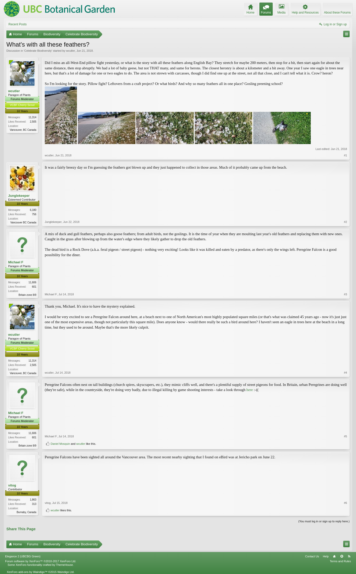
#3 (345, 294)
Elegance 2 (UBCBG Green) (22, 556)
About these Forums (337, 12)
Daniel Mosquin (60, 443)
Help (326, 556)
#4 (345, 372)
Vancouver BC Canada (23, 222)
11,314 (32, 117)
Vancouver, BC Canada (23, 129)
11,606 (32, 282)
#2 (345, 221)
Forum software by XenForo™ (40, 561)
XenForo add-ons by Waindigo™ (27, 571)
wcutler (70, 50)
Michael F (15, 262)
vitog (12, 485)
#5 (345, 436)
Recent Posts (17, 24)
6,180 (33, 210)
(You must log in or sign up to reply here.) (324, 521)
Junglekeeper (19, 196)
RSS (349, 556)
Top (341, 556)
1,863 (33, 499)
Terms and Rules (340, 561)
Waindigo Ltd (65, 571)
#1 (345, 155)
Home (334, 556)
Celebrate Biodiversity (38, 50)
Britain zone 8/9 (28, 295)
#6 (345, 502)
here (249, 390)
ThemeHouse (64, 564)
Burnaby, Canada (26, 512)
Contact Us (312, 556)
